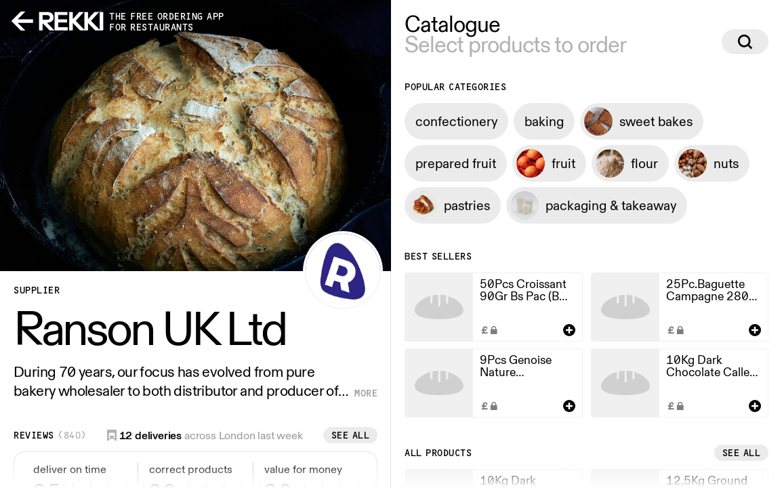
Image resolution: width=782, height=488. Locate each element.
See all (350, 435)
